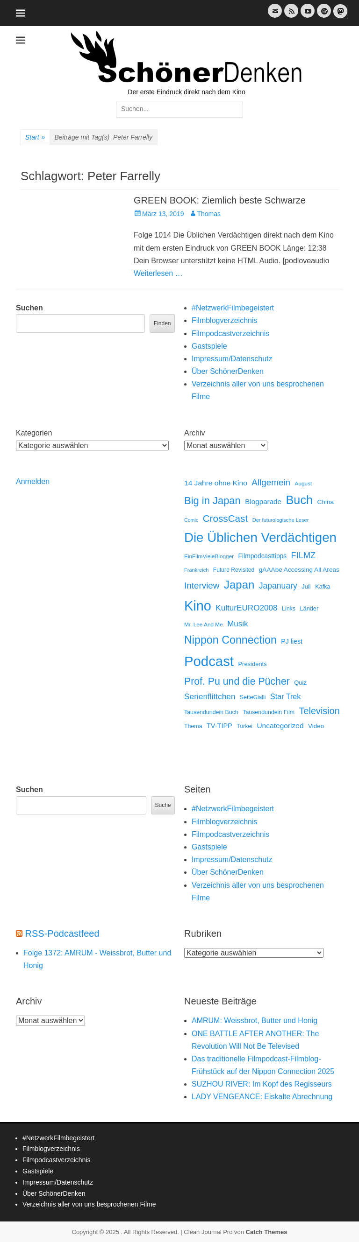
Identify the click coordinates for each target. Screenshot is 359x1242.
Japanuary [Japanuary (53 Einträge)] (278, 585)
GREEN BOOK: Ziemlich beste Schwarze (220, 200)
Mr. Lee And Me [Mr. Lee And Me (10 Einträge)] (203, 624)
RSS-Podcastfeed (62, 933)
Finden (162, 323)
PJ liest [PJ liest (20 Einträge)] (291, 641)
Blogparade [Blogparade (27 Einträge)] (263, 501)
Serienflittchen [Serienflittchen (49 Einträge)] (210, 696)
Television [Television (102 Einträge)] (319, 711)
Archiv (194, 433)
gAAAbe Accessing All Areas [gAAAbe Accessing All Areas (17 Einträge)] (299, 569)
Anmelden (33, 481)
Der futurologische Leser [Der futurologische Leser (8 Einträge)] (280, 520)
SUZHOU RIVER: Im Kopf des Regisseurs (262, 1084)
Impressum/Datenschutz (232, 359)
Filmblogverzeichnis (225, 320)
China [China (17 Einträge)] (325, 501)
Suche (163, 805)
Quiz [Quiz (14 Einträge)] (300, 682)
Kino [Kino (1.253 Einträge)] (197, 605)
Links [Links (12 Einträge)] (288, 608)
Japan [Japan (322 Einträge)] (239, 584)
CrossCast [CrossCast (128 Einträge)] (225, 518)
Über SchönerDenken (228, 371)
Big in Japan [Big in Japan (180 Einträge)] (212, 500)
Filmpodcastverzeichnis (230, 333)
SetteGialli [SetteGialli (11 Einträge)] (253, 697)
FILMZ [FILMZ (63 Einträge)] (303, 555)
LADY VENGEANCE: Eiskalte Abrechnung (262, 1097)
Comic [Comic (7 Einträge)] (191, 520)
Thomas (209, 214)
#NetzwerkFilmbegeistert (233, 308)
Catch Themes (266, 1231)
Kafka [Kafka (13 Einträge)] (322, 586)
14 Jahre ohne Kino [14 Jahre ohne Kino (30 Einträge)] (215, 483)
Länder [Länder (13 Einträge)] (309, 608)
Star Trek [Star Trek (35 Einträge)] (285, 696)
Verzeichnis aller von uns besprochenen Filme (89, 1204)
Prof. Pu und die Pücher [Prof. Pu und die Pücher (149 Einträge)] (237, 681)
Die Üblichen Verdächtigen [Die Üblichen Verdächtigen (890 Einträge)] (260, 537)
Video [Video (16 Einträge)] (316, 726)
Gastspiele (209, 346)
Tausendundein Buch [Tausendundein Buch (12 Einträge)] (211, 712)
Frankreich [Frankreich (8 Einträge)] (196, 570)
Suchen (29, 308)
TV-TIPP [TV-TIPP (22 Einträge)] (219, 726)
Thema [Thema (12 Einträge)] (193, 726)
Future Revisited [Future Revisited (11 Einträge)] (234, 570)
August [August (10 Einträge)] (303, 483)
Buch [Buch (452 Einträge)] (299, 499)
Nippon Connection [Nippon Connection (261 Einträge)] (230, 640)
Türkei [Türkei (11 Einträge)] (244, 726)
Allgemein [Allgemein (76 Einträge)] (270, 482)
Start (35, 137)
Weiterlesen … (158, 273)
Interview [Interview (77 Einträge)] (201, 585)
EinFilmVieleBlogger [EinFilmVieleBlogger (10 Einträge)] (209, 556)
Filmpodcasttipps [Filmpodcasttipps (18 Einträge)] (262, 556)
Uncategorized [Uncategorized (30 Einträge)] (280, 726)
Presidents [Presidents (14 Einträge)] (252, 663)
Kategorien (34, 433)
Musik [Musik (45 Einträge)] (237, 623)
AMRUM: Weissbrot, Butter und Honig (254, 1020)
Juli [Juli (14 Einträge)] (306, 586)
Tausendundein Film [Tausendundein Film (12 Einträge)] (268, 712)
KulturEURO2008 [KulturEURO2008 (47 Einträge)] (246, 607)
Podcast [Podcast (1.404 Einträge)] (209, 661)
